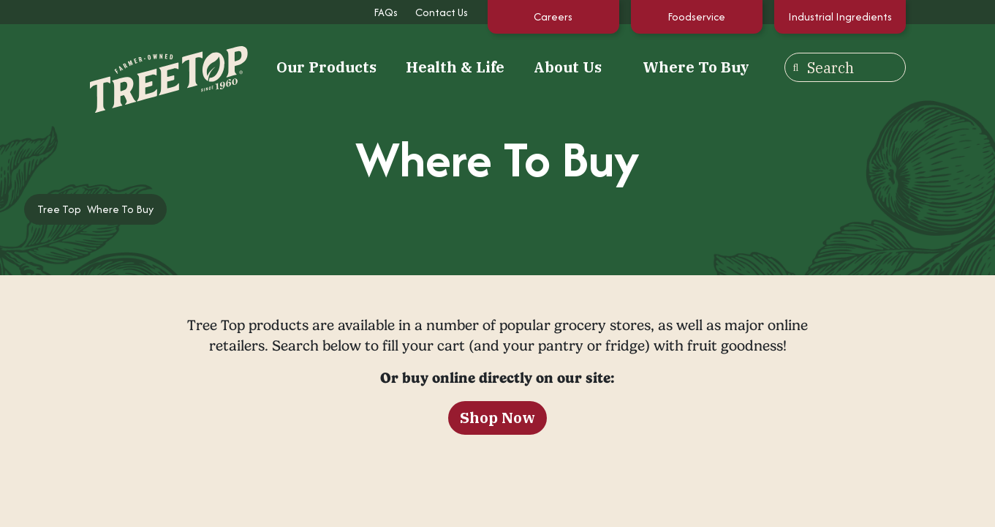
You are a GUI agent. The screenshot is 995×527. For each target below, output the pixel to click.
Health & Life (455, 67)
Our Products (326, 67)
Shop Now (497, 417)
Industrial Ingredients (840, 16)
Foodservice (696, 16)
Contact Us (441, 12)
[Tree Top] (150, 65)
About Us (568, 67)
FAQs (386, 12)
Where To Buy (696, 67)
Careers (553, 16)
